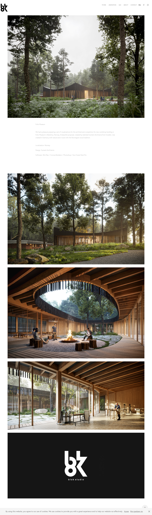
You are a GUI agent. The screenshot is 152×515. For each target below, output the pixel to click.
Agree (126, 511)
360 (120, 5)
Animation (112, 5)
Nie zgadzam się (136, 511)
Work (104, 5)
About (126, 5)
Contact (134, 5)
